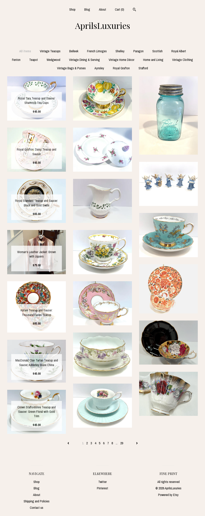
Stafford (143, 68)
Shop (72, 9)
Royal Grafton (121, 68)
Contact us (36, 507)
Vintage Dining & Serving (84, 59)
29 (121, 443)
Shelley (120, 51)
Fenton (16, 59)
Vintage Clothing (182, 59)
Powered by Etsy (168, 495)
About (102, 9)
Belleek (73, 51)
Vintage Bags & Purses (71, 68)
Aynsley (99, 68)
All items (25, 51)
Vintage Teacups (50, 51)
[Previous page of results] (68, 443)
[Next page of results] (137, 443)
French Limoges (97, 51)
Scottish (157, 51)
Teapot (33, 59)
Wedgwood (53, 59)
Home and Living (153, 59)
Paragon (138, 51)
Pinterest (102, 488)
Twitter (102, 482)
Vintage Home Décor (121, 59)
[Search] (134, 10)
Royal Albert (178, 51)
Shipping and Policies (36, 501)
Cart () (119, 9)
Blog (87, 9)
